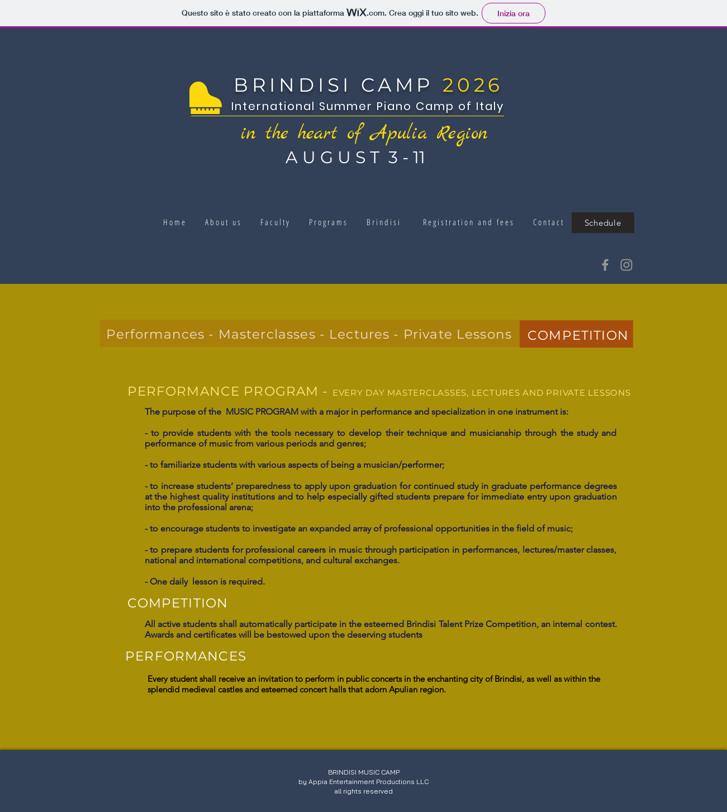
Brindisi (382, 221)
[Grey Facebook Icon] (605, 265)
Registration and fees (471, 221)
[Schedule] (603, 222)
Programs (330, 221)
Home (177, 221)
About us (225, 221)
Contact (546, 221)
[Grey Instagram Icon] (626, 265)
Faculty (273, 221)
